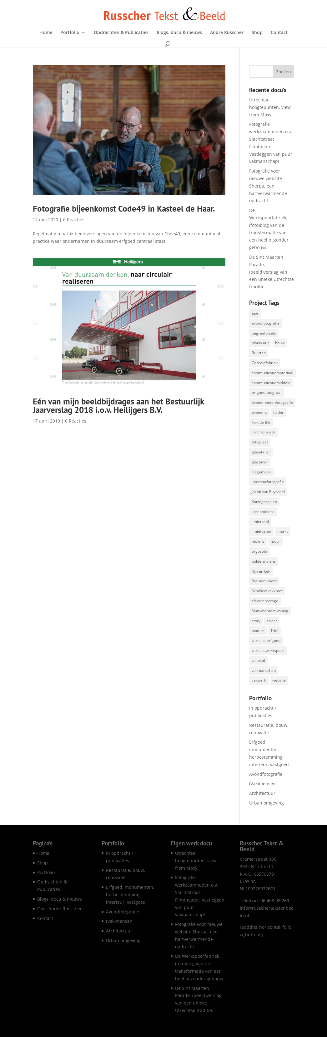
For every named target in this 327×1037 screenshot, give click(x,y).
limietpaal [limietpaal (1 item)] (260, 521)
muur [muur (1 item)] (275, 541)
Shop (257, 32)
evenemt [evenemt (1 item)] (259, 412)
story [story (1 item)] (256, 621)
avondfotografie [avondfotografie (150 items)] (265, 323)
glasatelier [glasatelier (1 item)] (261, 452)
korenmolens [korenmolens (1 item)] (263, 511)
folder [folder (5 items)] (278, 412)
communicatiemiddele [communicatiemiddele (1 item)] (271, 382)
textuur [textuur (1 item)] (258, 630)
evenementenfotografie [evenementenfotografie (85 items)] (272, 402)
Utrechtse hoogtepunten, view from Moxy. (270, 107)
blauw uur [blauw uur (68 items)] (260, 342)
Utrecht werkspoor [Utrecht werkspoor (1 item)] (268, 650)
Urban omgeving (266, 803)
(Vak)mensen (262, 783)
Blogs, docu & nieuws (179, 32)
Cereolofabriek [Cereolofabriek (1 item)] (265, 362)
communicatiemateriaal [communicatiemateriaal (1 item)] (272, 372)
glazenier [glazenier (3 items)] (260, 462)
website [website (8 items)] (279, 680)
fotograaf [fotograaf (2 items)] (260, 442)
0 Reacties (73, 220)
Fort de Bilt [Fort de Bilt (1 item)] (261, 422)
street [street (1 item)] (272, 621)
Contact (279, 32)
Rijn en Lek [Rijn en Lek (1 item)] (261, 571)
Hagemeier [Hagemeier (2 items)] (261, 472)
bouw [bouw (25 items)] (279, 342)
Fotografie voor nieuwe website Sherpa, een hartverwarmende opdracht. (268, 185)
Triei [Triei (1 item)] (274, 630)
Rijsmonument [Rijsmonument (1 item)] (264, 581)
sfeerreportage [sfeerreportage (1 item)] (265, 601)
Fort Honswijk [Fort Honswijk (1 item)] (263, 432)
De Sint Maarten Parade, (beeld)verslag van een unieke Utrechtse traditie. (271, 272)
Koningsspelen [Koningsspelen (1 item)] (264, 501)
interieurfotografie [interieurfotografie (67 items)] (268, 481)
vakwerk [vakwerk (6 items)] (259, 680)
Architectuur (262, 793)
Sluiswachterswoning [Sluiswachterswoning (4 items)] (270, 611)
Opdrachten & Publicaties (121, 32)
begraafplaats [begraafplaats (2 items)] (264, 333)
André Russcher (227, 32)
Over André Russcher (59, 909)
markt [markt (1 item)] (282, 531)
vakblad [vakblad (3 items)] (258, 660)
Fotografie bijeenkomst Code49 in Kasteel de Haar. (124, 208)
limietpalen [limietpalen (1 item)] (261, 531)
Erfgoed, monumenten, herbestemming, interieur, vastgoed (130, 894)
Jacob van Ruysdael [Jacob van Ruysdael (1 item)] (268, 491)
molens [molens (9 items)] (258, 541)
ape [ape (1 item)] (255, 313)
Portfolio (69, 32)
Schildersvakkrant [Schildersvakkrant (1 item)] (267, 591)
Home (45, 32)
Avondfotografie (265, 774)
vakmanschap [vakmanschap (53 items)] (264, 670)
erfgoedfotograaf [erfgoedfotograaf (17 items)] (267, 392)
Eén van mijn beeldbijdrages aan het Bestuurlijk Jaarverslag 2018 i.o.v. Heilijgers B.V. (118, 405)
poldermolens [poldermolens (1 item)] (264, 561)
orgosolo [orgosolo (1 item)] (259, 551)
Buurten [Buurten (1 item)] (259, 352)
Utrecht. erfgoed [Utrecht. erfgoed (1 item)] (266, 640)
